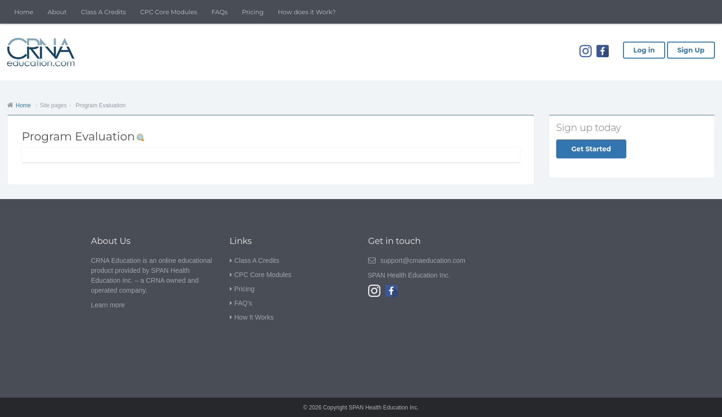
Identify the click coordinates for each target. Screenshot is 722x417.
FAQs (219, 12)
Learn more (108, 305)
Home (23, 12)
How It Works (254, 317)
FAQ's (244, 303)
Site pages (53, 105)
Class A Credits (103, 12)
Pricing (252, 12)
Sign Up (690, 50)
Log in (644, 50)
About (56, 12)
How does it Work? (307, 12)
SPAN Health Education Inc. (409, 275)
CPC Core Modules (168, 12)
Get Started (591, 149)
